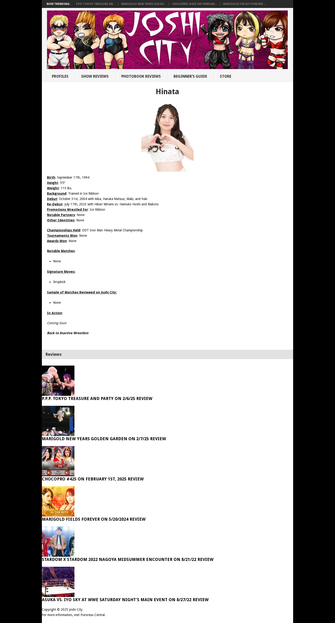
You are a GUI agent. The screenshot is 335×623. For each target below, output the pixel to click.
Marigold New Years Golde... (143, 4)
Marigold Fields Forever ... (244, 4)
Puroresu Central (92, 615)
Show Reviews (95, 76)
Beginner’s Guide (190, 76)
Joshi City (75, 609)
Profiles (60, 76)
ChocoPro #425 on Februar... (194, 4)
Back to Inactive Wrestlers (67, 333)
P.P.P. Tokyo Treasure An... (95, 4)
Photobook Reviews (141, 76)
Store (225, 76)
